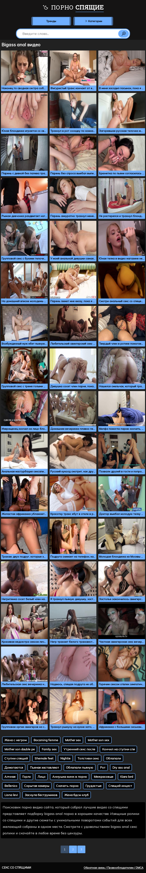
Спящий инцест (120, 786)
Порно (73, 7)
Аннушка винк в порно (69, 777)
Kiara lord (126, 777)
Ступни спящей (16, 758)
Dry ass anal (121, 767)
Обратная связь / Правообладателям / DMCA (113, 867)
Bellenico (10, 786)
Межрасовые (103, 777)
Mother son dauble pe (19, 749)
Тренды (51, 21)
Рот (103, 767)
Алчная (9, 777)
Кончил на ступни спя (118, 749)
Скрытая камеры (36, 786)
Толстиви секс (88, 758)
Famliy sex (49, 749)
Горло (26, 777)
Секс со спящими (16, 867)
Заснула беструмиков (41, 795)
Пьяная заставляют (44, 767)
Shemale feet (44, 758)
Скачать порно (67, 786)
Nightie (65, 758)
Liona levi (11, 795)
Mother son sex (98, 740)
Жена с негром (15, 740)
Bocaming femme (45, 740)
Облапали (113, 758)
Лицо (41, 777)
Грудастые (93, 786)
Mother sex (73, 740)
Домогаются (13, 767)
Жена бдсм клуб (76, 795)
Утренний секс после (79, 749)
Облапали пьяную (79, 767)
